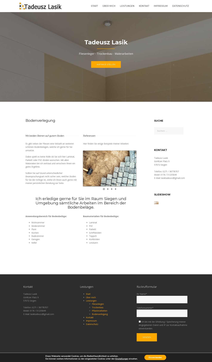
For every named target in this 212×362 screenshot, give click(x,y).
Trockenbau (97, 307)
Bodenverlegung (100, 314)
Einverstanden (155, 357)
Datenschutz (180, 6)
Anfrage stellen (106, 65)
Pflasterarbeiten (99, 310)
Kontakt (144, 6)
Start (94, 6)
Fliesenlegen (98, 304)
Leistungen (127, 6)
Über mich (108, 6)
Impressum (161, 6)
